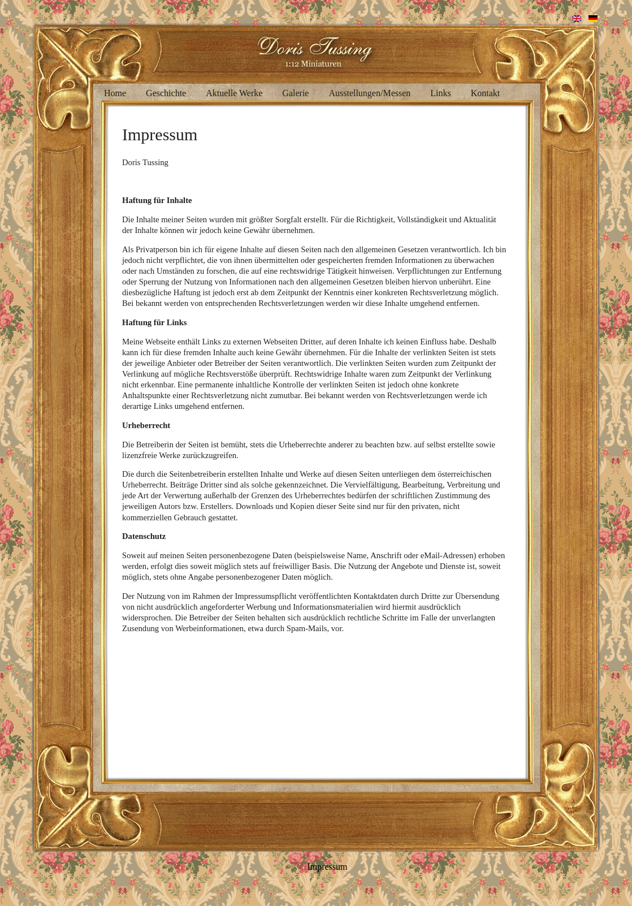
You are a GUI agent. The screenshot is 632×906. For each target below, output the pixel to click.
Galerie (295, 93)
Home (115, 93)
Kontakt (485, 93)
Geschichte (166, 93)
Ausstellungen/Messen (369, 93)
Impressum (327, 867)
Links (440, 93)
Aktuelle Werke (234, 93)
